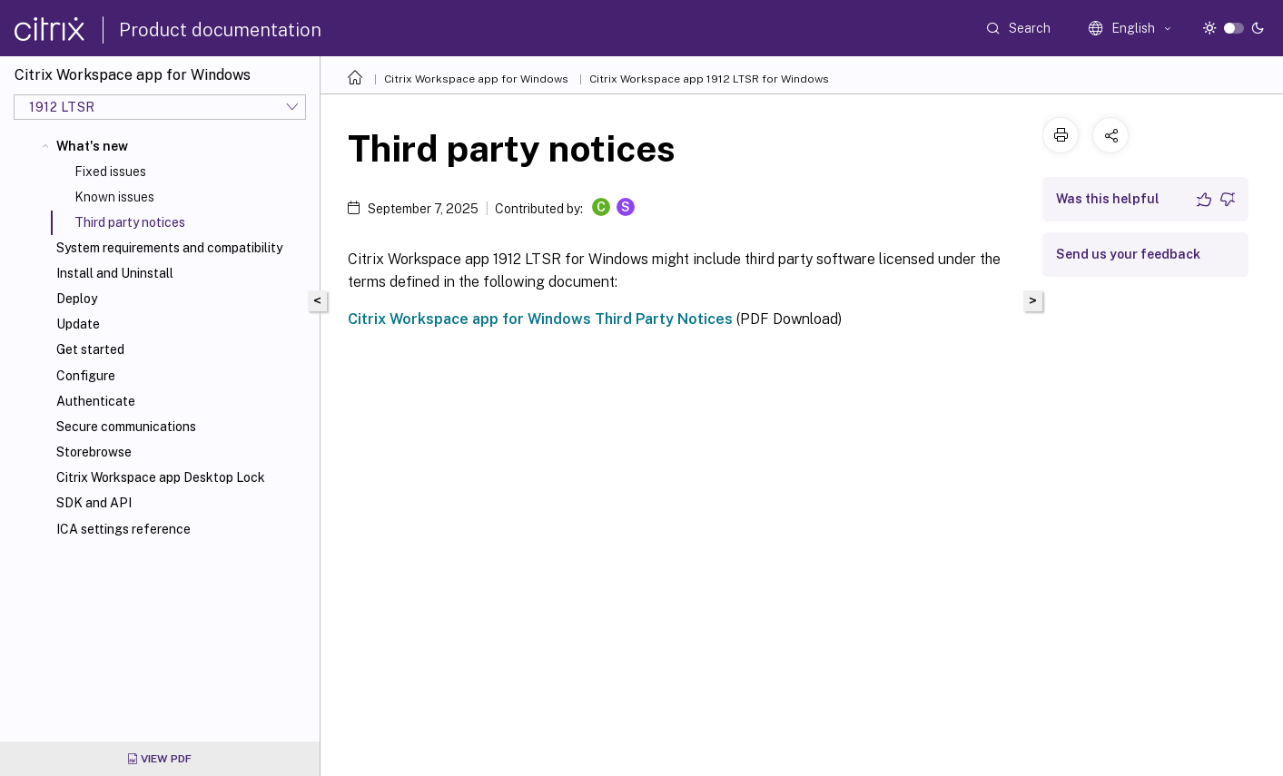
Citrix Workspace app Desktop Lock (160, 477)
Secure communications (126, 426)
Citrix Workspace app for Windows (476, 79)
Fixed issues (110, 171)
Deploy (76, 298)
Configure (85, 375)
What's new (92, 146)
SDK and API (94, 503)
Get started (90, 349)
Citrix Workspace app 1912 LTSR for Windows (709, 79)
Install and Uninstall (114, 273)
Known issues (114, 197)
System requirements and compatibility (169, 248)
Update (78, 324)
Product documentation (220, 30)
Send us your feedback (1128, 254)
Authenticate (95, 401)
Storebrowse (94, 452)
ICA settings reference (123, 529)
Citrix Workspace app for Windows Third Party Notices (540, 319)
